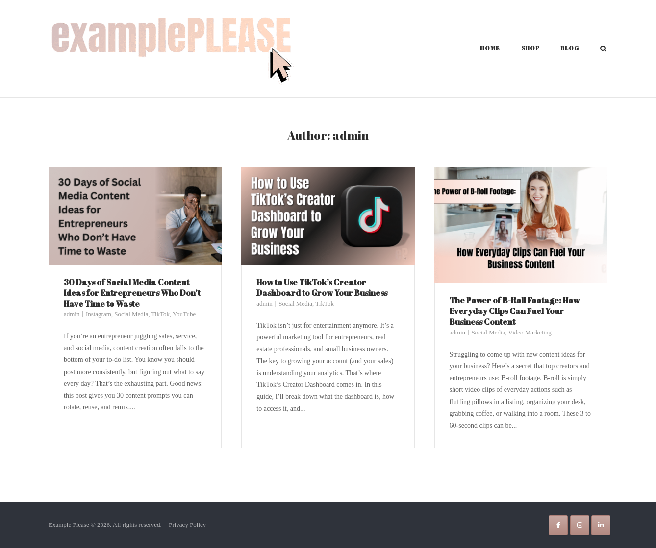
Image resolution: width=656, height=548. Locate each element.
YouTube (184, 314)
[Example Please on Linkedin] (600, 525)
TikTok (160, 314)
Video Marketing (530, 332)
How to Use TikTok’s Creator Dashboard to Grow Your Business (321, 287)
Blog (569, 48)
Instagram (98, 314)
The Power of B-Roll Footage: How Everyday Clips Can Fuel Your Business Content (515, 311)
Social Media (131, 314)
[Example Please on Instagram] (579, 525)
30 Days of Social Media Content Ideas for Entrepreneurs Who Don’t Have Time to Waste (132, 293)
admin (71, 314)
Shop (530, 48)
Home (490, 48)
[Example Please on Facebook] (558, 525)
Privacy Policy (187, 524)
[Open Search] (603, 49)
